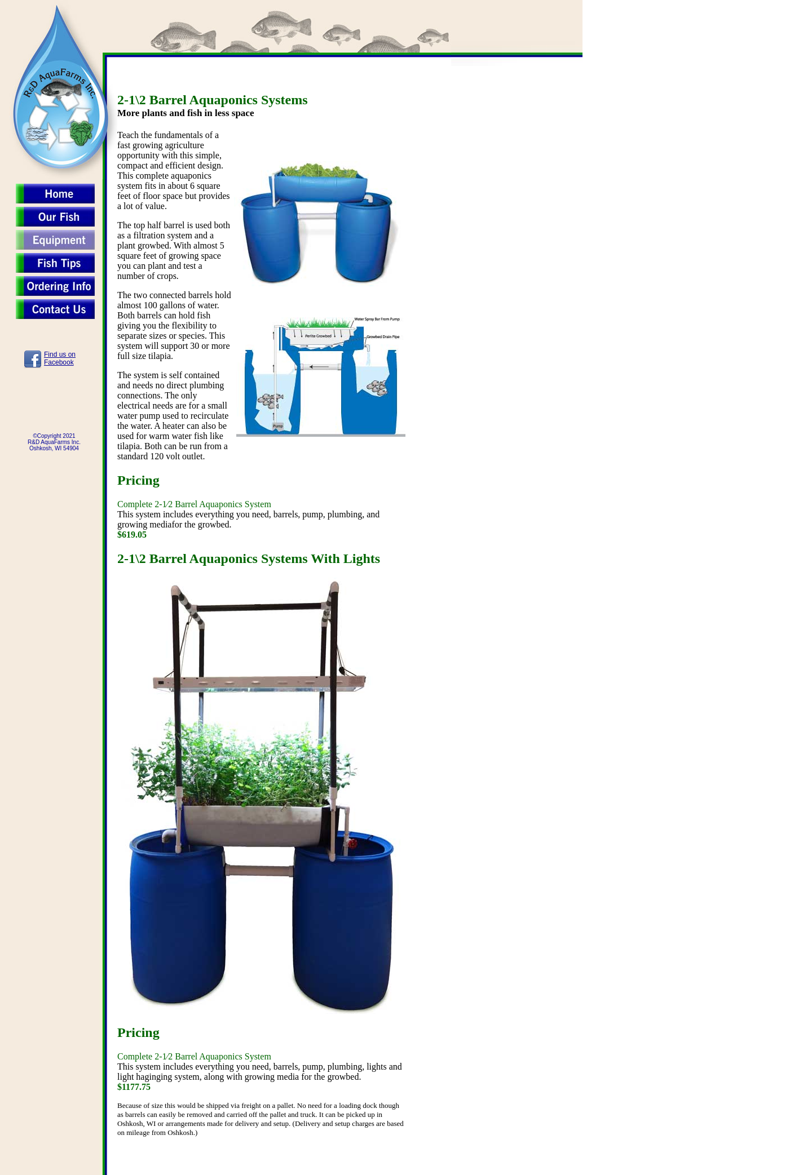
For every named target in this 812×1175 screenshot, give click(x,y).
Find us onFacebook (60, 358)
